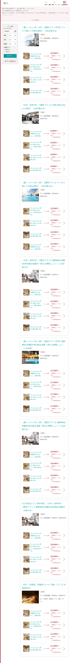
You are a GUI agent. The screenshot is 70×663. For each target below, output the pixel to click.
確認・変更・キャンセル (54, 3)
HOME (45, 3)
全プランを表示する (10, 61)
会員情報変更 (64, 3)
